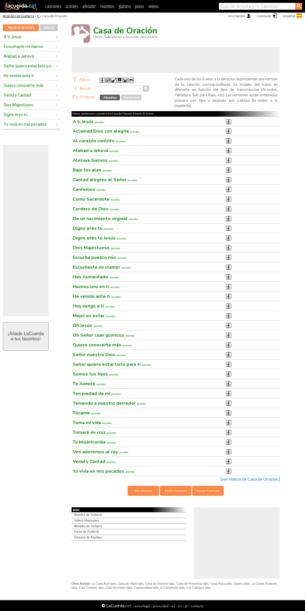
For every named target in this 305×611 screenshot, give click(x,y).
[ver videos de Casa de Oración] (250, 479)
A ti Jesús (12, 37)
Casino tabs (242, 583)
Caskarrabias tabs (146, 587)
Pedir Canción (176, 491)
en (180, 606)
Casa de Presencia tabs (192, 583)
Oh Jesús (88, 325)
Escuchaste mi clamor (23, 46)
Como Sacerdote (96, 199)
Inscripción (236, 16)
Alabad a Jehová (19, 56)
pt (186, 606)
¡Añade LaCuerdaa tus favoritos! (26, 336)
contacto (197, 606)
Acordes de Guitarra (18, 16)
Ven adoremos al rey (100, 452)
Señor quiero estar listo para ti (29, 66)
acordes (72, 6)
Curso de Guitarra (86, 532)
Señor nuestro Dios (99, 355)
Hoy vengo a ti (93, 306)
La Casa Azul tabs (104, 583)
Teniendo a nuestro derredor (109, 403)
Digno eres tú (15, 114)
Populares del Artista (21, 28)
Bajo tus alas (92, 170)
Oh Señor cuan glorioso (104, 335)
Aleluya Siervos (95, 160)
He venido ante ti (19, 75)
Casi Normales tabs (119, 587)
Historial (48, 28)
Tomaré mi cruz (94, 432)
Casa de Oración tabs (160, 583)
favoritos (107, 6)
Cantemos (89, 189)
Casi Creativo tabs (91, 587)
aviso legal (142, 606)
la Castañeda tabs (172, 587)
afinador (89, 6)
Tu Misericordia (94, 442)
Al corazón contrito (99, 141)
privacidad (161, 606)
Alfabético (110, 97)
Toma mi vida (92, 423)
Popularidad (131, 97)
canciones (53, 6)
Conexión (264, 16)
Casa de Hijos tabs (130, 583)
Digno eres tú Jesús (99, 238)
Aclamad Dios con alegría (106, 131)
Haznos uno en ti (96, 286)
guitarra (124, 6)
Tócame (86, 413)
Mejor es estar (94, 316)
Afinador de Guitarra (88, 526)
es (173, 606)
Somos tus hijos (95, 374)
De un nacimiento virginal (105, 218)
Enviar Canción (208, 491)
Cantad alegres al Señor (105, 180)
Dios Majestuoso (18, 105)
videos (153, 6)
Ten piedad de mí (97, 393)
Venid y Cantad (17, 95)
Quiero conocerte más (24, 85)
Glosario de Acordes (88, 537)
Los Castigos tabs (199, 587)
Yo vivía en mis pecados (25, 124)
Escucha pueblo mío (100, 257)
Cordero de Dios (96, 209)
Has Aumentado (96, 277)
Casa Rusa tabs (221, 583)
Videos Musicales (86, 520)
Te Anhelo (89, 384)
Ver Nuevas (143, 491)
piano (139, 6)
